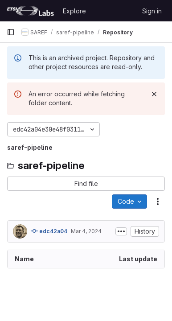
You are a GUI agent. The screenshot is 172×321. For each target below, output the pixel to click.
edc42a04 (49, 231)
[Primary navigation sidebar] (11, 32)
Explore (74, 11)
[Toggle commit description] (121, 231)
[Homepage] (30, 11)
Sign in (152, 11)
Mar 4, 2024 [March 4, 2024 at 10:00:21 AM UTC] (86, 231)
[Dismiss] (154, 94)
